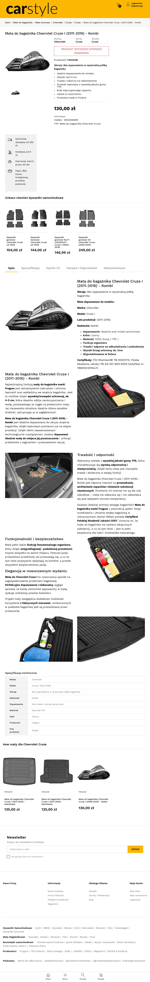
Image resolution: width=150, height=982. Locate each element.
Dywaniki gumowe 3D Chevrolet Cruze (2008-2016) (87, 241)
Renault (100, 928)
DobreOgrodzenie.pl (133, 960)
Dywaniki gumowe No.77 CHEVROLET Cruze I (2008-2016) (62, 242)
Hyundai (56, 928)
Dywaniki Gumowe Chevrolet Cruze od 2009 (39, 241)
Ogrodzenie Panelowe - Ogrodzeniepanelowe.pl (92, 960)
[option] (27, 59)
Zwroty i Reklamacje (99, 895)
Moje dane (135, 891)
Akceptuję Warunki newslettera (27, 856)
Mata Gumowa (42, 22)
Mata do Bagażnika (22, 22)
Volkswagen (121, 928)
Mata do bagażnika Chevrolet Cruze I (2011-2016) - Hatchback (19, 801)
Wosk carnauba (125, 942)
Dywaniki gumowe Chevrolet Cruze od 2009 (15, 241)
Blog (91, 900)
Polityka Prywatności (58, 900)
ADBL (68, 951)
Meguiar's (99, 951)
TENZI (87, 951)
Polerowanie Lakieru (14, 946)
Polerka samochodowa (50, 942)
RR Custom (37, 951)
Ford (76, 928)
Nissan (44, 937)
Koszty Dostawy (55, 891)
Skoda (67, 928)
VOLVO (73, 937)
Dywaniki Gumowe (13, 931)
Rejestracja (137, 6)
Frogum (8, 792)
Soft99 (77, 951)
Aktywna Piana (37, 946)
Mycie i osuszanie (104, 942)
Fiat (110, 928)
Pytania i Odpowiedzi (82, 268)
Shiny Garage (54, 951)
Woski (88, 942)
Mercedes (87, 928)
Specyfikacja (30, 268)
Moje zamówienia (138, 895)
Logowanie (136, 3)
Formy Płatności (56, 895)
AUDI (38, 928)
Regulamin (53, 904)
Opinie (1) (53, 268)
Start (7, 22)
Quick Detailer (74, 942)
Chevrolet (58, 22)
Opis (11, 268)
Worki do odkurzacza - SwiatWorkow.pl (40, 960)
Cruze (69, 22)
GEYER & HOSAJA (117, 951)
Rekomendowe (114, 268)
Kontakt (93, 891)
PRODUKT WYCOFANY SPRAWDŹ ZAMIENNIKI (81, 51)
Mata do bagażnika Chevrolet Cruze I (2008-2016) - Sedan (93, 800)
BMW (46, 928)
